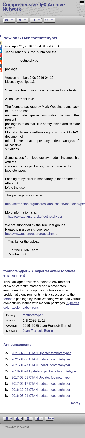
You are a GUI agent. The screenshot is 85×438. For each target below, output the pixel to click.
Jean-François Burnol (38, 330)
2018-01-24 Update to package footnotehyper (44, 371)
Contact (32, 418)
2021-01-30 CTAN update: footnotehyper (41, 359)
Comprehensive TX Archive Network (34, 7)
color (6, 307)
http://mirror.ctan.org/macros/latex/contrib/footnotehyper (45, 204)
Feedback (53, 418)
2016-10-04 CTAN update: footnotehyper (41, 389)
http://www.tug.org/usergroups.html (30, 233)
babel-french (31, 307)
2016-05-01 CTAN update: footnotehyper (41, 395)
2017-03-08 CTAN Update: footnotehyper (41, 377)
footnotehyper (33, 315)
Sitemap (21, 418)
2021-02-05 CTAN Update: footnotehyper (41, 353)
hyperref (73, 303)
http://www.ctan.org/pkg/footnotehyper (35, 216)
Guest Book (11, 418)
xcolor (16, 307)
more (75, 403)
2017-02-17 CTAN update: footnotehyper (41, 383)
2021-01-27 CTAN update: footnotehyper (41, 365)
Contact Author (42, 418)
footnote (9, 299)
